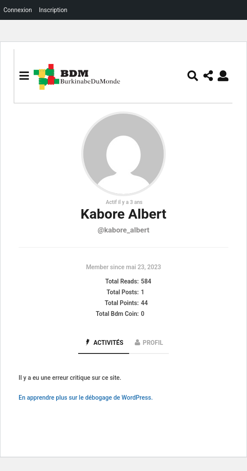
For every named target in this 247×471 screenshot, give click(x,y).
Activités (108, 342)
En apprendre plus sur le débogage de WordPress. (86, 397)
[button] (24, 75)
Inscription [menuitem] (53, 9)
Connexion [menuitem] (17, 9)
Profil (153, 342)
